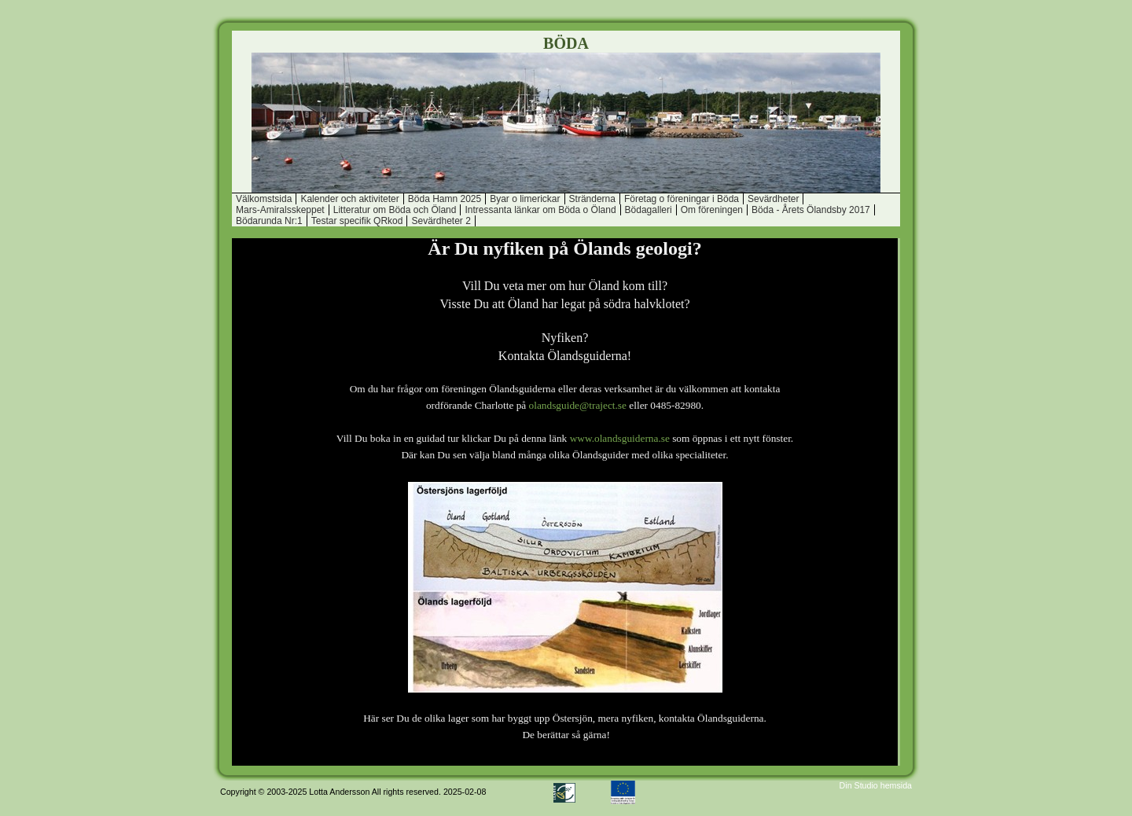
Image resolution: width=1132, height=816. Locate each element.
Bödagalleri (648, 209)
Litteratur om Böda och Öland (395, 209)
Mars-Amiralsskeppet (280, 209)
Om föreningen (712, 209)
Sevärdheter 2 (440, 220)
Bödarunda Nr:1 (269, 220)
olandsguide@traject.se (578, 405)
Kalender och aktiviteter (349, 198)
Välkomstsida (264, 198)
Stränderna (592, 198)
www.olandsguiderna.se (620, 438)
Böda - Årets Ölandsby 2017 (811, 209)
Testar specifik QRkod (357, 220)
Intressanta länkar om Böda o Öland (540, 209)
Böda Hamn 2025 (444, 198)
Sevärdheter (773, 198)
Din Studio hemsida (876, 785)
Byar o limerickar (525, 198)
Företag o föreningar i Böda (681, 198)
